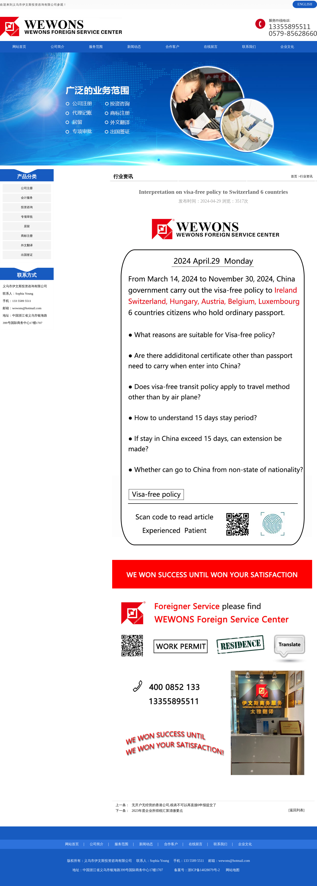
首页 (294, 176)
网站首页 (19, 47)
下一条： (149, 811)
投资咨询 (27, 207)
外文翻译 (27, 245)
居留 (27, 226)
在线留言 (211, 47)
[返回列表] (296, 810)
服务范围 (96, 47)
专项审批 (27, 216)
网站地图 (232, 870)
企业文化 (287, 47)
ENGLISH (304, 4)
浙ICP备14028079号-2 (204, 870)
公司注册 (27, 188)
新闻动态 (134, 47)
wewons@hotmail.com (26, 308)
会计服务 (27, 197)
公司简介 (57, 47)
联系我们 (249, 47)
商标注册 (27, 235)
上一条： (166, 805)
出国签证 (27, 255)
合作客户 (172, 47)
